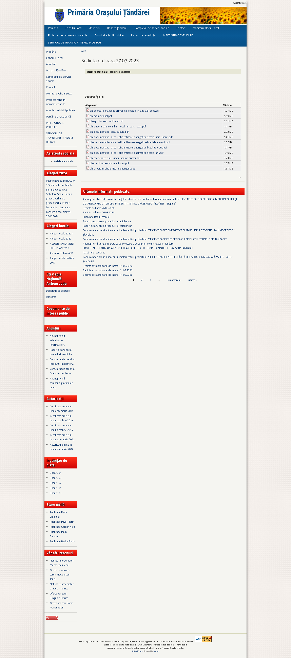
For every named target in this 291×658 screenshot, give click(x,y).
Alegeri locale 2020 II (61, 233)
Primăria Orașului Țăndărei (109, 12)
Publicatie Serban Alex (62, 527)
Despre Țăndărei (117, 28)
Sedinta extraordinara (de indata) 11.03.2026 (107, 266)
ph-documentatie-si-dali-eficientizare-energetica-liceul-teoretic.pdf (128, 147)
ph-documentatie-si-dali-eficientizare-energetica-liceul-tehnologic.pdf (130, 142)
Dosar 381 (55, 488)
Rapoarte (51, 297)
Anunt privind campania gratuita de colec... (61, 382)
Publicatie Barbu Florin (62, 541)
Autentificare (240, 2)
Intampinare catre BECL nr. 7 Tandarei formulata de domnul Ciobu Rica (60, 185)
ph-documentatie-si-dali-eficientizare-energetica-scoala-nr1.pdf (126, 153)
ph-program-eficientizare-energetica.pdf (113, 168)
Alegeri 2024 (56, 173)
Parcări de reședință (143, 35)
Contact (180, 28)
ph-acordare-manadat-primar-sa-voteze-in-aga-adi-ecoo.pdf (124, 111)
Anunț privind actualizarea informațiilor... (57, 340)
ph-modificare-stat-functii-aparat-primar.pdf (115, 158)
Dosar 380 (55, 493)
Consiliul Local (73, 28)
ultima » (192, 280)
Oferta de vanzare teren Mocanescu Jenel (60, 574)
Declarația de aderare (58, 291)
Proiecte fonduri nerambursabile (67, 35)
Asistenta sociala (63, 161)
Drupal (156, 651)
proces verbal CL (55, 198)
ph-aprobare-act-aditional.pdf (106, 121)
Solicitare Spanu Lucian (59, 194)
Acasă (83, 51)
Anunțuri (94, 28)
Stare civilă (55, 504)
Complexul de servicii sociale (152, 28)
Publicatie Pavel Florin (62, 522)
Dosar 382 (55, 483)
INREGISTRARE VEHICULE (178, 35)
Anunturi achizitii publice (109, 35)
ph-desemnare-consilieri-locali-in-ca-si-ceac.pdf (118, 126)
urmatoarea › (174, 280)
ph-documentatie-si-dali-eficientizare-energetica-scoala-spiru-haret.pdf (131, 137)
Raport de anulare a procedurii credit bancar (107, 221)
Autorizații (54, 398)
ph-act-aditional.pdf (101, 116)
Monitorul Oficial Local (206, 28)
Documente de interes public (58, 311)
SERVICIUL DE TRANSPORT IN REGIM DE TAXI (74, 42)
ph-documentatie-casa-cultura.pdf (109, 132)
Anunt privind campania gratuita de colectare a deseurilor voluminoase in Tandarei (128, 244)
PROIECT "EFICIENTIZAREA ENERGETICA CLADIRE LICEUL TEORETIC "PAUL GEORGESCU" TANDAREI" (138, 248)
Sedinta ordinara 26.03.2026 (98, 208)
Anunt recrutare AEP (61, 253)
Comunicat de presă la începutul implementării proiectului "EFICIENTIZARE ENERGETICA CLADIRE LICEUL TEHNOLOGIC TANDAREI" (155, 239)
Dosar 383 (55, 478)
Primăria (53, 28)
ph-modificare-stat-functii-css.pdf (109, 163)
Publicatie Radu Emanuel (96, 217)
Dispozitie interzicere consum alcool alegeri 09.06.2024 (58, 211)
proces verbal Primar (58, 203)
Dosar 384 (55, 473)
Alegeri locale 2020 (60, 238)
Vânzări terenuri (59, 553)
